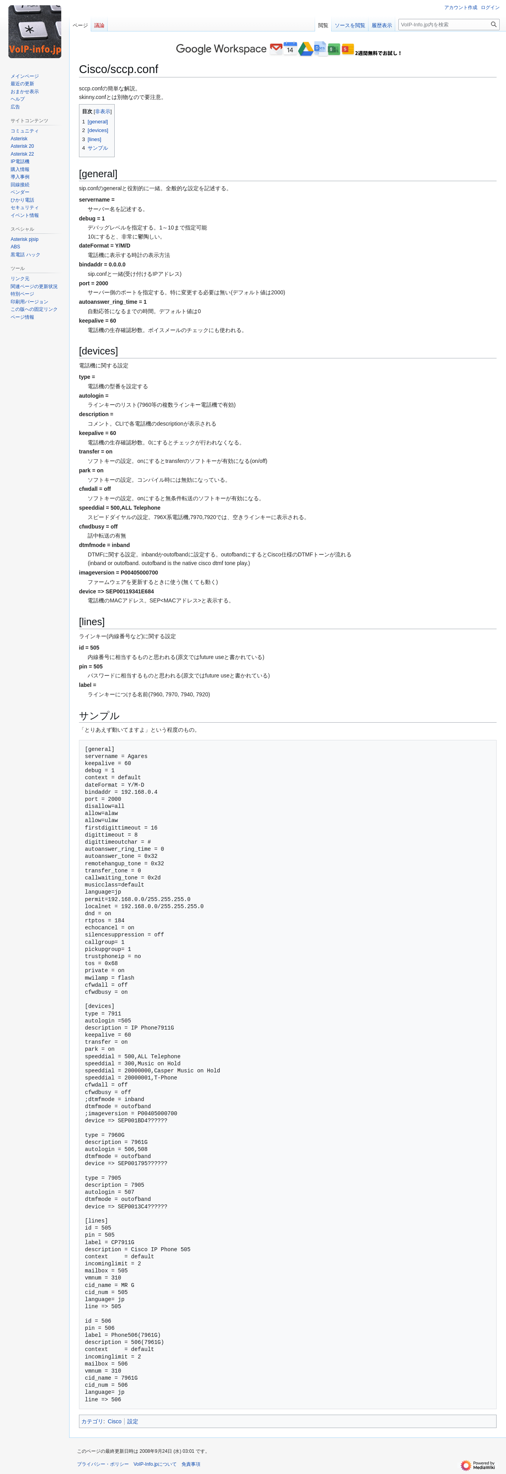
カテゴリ (92, 1421)
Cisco (114, 1421)
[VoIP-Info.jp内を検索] (449, 24)
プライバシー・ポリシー (103, 1464)
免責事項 (191, 1464)
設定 (132, 1421)
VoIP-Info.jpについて (155, 1464)
